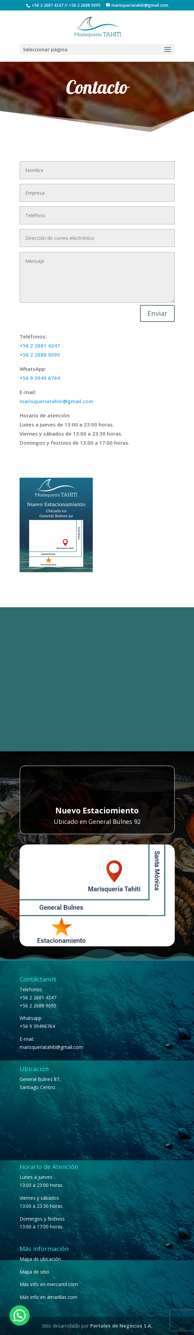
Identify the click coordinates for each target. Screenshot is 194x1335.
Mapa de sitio (34, 1272)
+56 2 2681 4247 (47, 5)
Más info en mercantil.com (49, 1284)
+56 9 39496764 (37, 1026)
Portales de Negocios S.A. (121, 1326)
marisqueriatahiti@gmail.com (56, 401)
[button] (19, 1315)
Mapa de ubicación (40, 1259)
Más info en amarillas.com (48, 1297)
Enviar (157, 313)
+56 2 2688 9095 (85, 5)
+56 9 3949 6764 (40, 377)
